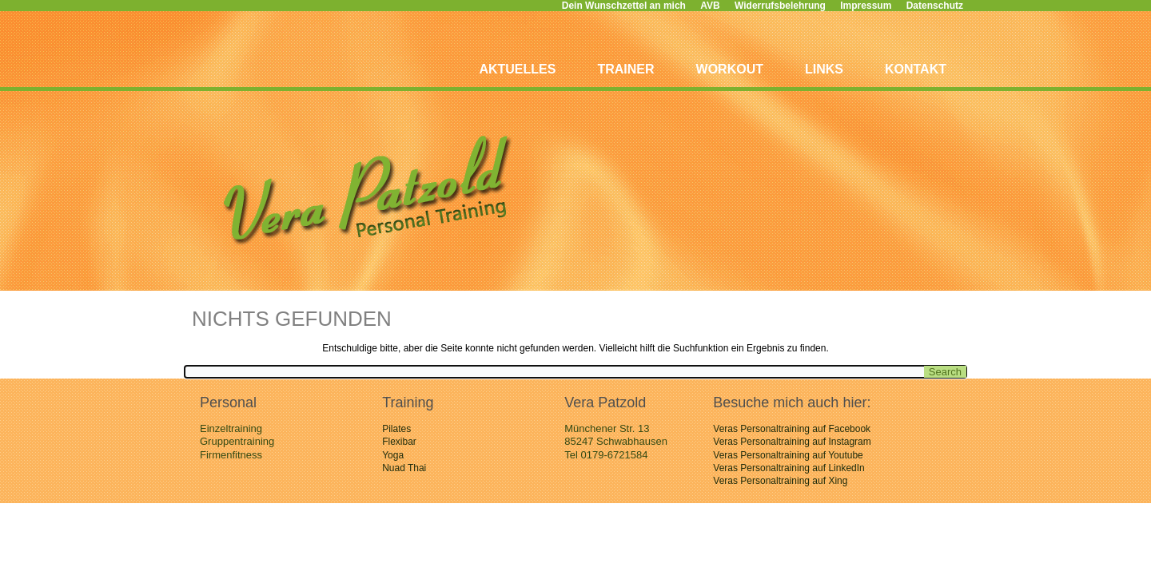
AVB (709, 5)
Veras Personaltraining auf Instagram (791, 441)
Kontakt (915, 69)
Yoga (393, 455)
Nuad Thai (404, 468)
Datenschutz (934, 5)
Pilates (396, 428)
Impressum (865, 5)
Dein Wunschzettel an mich (624, 5)
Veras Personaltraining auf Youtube (787, 455)
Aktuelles (517, 69)
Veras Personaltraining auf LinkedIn (788, 468)
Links (824, 69)
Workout (729, 69)
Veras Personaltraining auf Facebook (791, 428)
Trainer (625, 69)
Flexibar (399, 441)
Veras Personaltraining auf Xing (780, 480)
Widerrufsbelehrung (780, 5)
